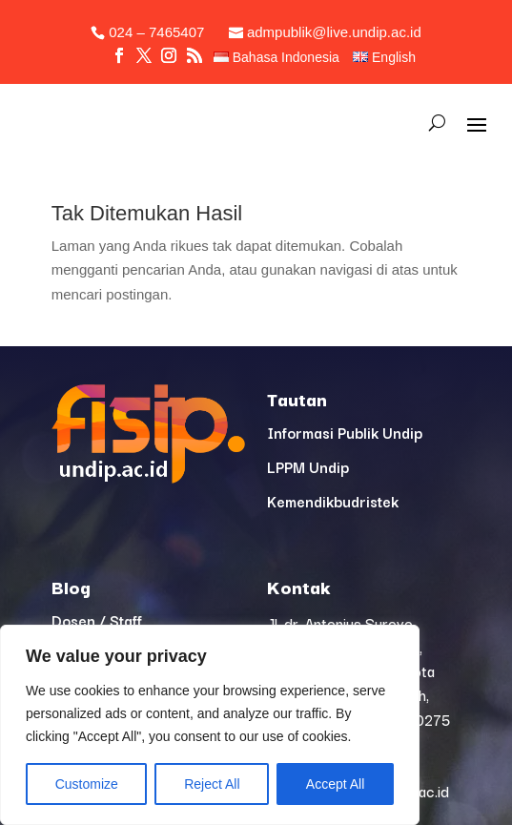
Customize (86, 784)
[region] (210, 725)
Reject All (211, 784)
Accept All (335, 784)
